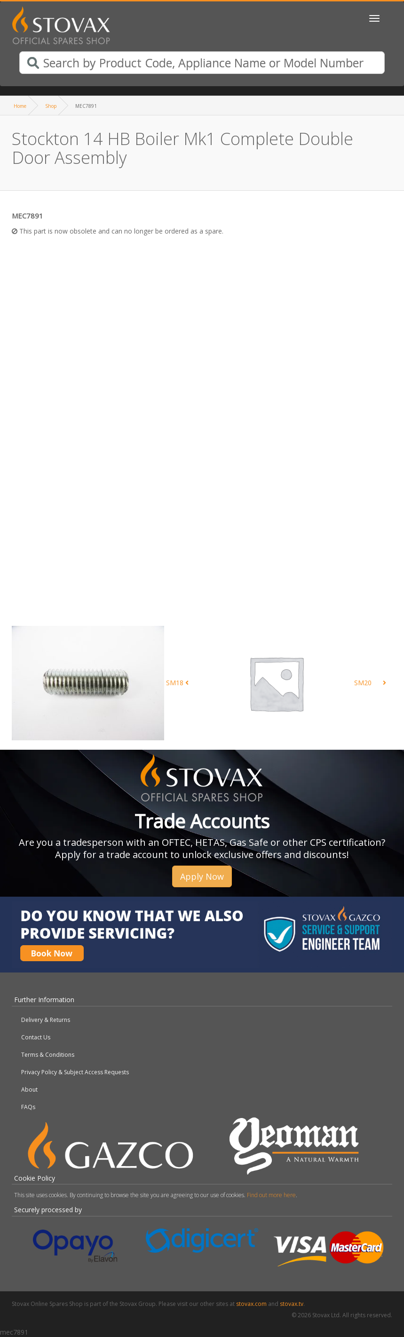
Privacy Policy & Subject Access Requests (75, 1072)
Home (20, 106)
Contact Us (35, 1037)
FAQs (28, 1107)
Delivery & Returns (45, 1020)
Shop (50, 106)
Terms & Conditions (47, 1055)
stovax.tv (291, 1304)
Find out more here (271, 1195)
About (29, 1090)
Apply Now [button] (202, 876)
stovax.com (251, 1304)
